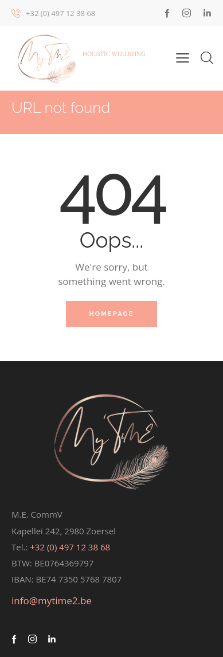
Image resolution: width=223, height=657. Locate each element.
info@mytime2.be (51, 600)
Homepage (111, 314)
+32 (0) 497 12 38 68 (70, 547)
